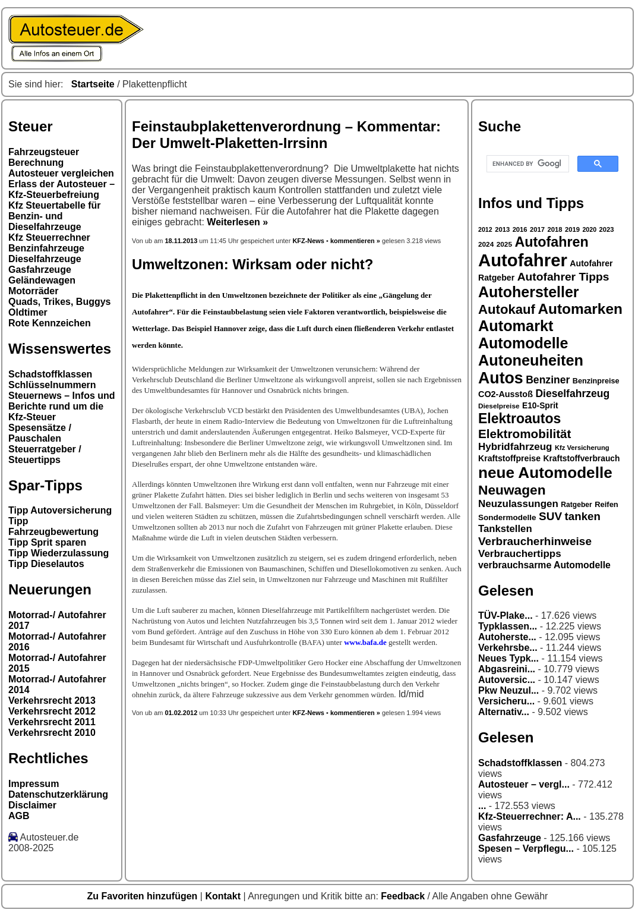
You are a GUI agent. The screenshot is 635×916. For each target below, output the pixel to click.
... (482, 806)
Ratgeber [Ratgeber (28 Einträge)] (576, 505)
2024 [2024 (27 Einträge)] (486, 244)
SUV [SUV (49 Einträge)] (550, 516)
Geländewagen (41, 280)
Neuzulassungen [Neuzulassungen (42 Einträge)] (518, 503)
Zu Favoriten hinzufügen (143, 896)
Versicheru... (506, 701)
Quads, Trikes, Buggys (59, 302)
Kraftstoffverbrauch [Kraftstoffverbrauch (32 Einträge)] (582, 458)
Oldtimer (28, 312)
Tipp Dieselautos (46, 564)
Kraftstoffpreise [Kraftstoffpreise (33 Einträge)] (509, 458)
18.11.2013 (182, 240)
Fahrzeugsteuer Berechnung (43, 157)
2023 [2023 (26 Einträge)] (606, 229)
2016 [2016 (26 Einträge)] (520, 229)
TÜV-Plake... (505, 615)
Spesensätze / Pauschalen (39, 433)
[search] (526, 164)
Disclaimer (32, 805)
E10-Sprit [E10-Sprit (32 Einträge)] (540, 405)
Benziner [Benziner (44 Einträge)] (548, 380)
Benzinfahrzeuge (46, 248)
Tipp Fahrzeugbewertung (53, 526)
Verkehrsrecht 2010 (52, 733)
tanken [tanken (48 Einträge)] (583, 516)
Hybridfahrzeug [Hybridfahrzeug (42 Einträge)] (515, 446)
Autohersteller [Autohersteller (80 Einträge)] (528, 292)
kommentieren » (355, 240)
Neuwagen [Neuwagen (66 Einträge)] (512, 490)
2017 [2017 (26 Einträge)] (537, 229)
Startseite (93, 84)
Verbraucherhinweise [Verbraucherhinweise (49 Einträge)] (535, 541)
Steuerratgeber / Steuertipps (44, 454)
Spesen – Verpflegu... (526, 848)
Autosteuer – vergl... (524, 784)
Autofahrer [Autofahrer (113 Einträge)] (522, 260)
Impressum (33, 784)
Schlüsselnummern (52, 385)
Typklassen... (507, 626)
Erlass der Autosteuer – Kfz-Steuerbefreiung (61, 189)
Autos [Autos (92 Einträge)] (500, 378)
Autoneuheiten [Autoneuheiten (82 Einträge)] (530, 360)
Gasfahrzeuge (39, 270)
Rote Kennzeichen (49, 323)
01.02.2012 (181, 712)
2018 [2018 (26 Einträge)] (555, 229)
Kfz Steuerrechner (49, 237)
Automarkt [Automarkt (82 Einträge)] (516, 325)
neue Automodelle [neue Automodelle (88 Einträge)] (545, 472)
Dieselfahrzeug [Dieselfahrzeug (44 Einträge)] (572, 393)
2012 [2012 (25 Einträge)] (485, 229)
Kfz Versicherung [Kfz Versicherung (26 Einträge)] (582, 447)
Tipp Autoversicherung (60, 510)
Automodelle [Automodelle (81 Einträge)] (523, 343)
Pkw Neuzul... (508, 690)
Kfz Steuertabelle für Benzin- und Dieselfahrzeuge (54, 216)
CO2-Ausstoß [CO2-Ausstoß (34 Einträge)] (505, 394)
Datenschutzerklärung (58, 794)
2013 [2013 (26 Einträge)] (502, 229)
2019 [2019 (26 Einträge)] (572, 229)
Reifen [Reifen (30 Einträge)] (606, 504)
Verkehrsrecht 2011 (52, 722)
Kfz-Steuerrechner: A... (529, 816)
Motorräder (33, 291)
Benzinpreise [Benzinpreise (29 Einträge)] (596, 381)
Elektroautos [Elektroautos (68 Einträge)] (519, 418)
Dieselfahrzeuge (44, 259)
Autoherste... (507, 637)
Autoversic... (506, 680)
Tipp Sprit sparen (47, 542)
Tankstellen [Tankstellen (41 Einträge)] (505, 528)
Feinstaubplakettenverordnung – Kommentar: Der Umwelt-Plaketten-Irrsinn (286, 134)
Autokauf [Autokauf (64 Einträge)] (506, 309)
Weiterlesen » (237, 222)
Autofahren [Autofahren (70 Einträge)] (551, 242)
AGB (19, 816)
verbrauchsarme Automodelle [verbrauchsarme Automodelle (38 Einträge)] (544, 565)
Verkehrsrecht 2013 (52, 700)
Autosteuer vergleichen (61, 173)
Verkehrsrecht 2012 (52, 711)
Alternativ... (503, 712)
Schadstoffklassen (50, 374)
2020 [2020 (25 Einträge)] (589, 229)
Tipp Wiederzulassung (58, 553)
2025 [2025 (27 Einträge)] (504, 244)
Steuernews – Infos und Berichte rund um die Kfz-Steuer (61, 406)
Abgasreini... (506, 669)
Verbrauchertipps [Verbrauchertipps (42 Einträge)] (519, 553)
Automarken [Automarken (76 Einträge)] (580, 309)
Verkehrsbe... (508, 648)
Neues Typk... (508, 658)
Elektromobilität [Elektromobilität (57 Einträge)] (524, 433)
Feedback (404, 896)
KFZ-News (308, 240)
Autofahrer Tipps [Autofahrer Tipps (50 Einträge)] (563, 276)
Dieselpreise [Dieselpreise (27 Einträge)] (499, 406)
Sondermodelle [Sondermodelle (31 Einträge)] (507, 517)
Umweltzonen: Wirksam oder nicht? (253, 264)
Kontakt (224, 896)
